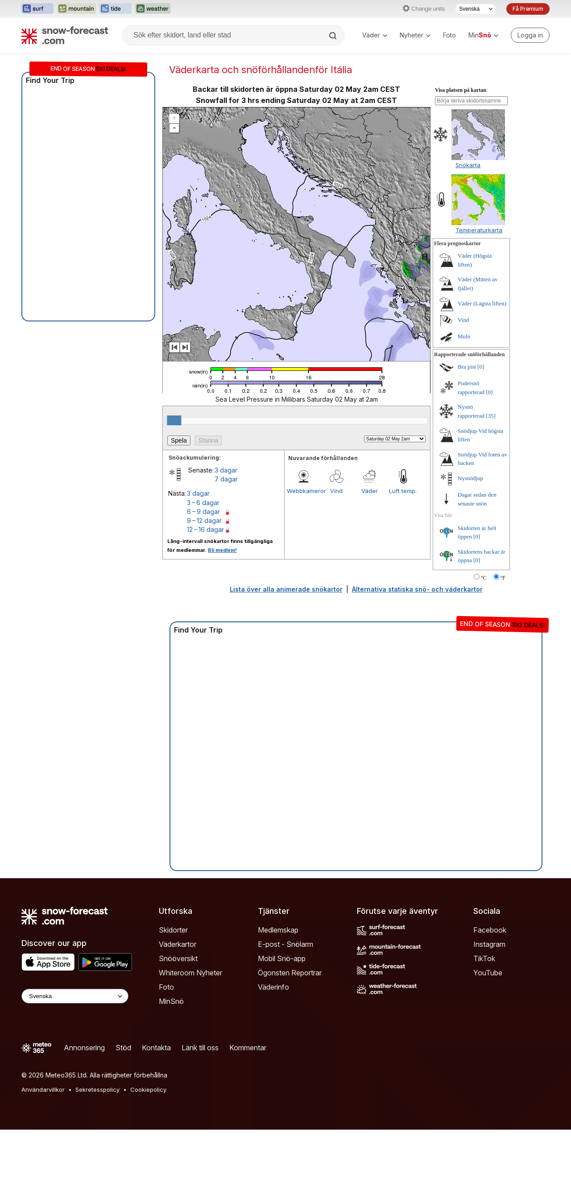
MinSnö (171, 1001)
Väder (374, 35)
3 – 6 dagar (203, 502)
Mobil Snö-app (282, 958)
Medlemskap (278, 929)
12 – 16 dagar (205, 529)
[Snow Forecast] (64, 35)
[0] (480, 366)
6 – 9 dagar (203, 511)
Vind (336, 490)
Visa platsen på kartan (460, 90)
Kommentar (247, 1047)
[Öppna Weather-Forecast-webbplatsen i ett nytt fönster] (152, 9)
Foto (449, 35)
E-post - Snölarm (285, 944)
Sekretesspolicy (97, 1089)
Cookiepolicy (148, 1089)
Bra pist (467, 366)
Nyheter (415, 35)
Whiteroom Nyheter (190, 972)
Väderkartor (177, 944)
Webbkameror (303, 490)
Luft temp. (403, 490)
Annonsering (84, 1047)
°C (484, 578)
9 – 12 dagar (204, 520)
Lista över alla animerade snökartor (286, 589)
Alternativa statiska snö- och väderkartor (417, 589)
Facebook (489, 929)
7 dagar (226, 479)
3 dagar (226, 470)
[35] (491, 415)
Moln (464, 336)
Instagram (489, 944)
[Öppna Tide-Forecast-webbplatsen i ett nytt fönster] (115, 9)
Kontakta (156, 1047)
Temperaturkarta (478, 230)
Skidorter (173, 929)
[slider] (174, 420)
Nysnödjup (470, 478)
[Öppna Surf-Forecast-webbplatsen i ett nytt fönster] (37, 9)
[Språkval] (475, 9)
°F (503, 578)
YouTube (487, 972)
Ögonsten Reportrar (290, 972)
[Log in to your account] (530, 35)
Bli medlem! (222, 550)
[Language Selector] (74, 996)
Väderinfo (273, 987)
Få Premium (528, 8)
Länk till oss (200, 1047)
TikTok (484, 958)
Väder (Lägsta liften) (482, 303)
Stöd (123, 1047)
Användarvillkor (43, 1089)
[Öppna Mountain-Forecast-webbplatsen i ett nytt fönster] (76, 9)
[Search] (333, 35)
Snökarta (467, 165)
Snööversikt (178, 958)
